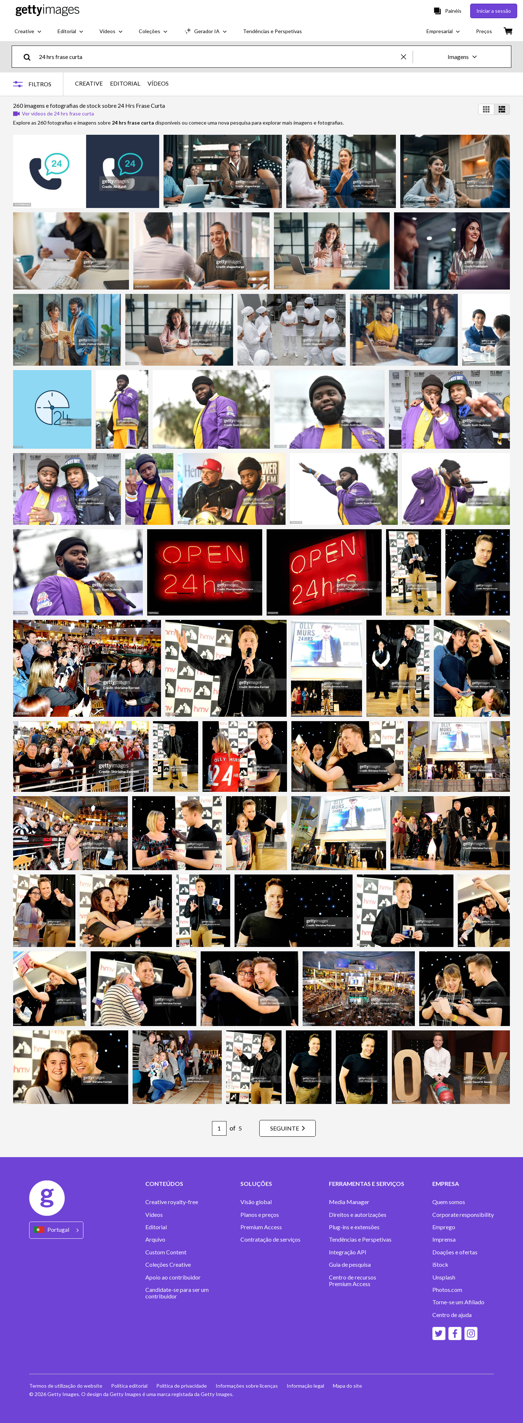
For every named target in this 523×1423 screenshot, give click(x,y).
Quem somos (448, 1202)
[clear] (407, 56)
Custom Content (165, 1252)
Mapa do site (347, 1386)
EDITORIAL (125, 83)
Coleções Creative (168, 1264)
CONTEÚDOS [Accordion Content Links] (164, 1183)
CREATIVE (89, 83)
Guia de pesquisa (350, 1264)
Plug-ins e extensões (354, 1227)
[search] (30, 56)
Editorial (156, 1227)
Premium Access (261, 1227)
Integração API (347, 1252)
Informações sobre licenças (247, 1386)
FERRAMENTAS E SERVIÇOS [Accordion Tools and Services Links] (366, 1183)
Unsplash (443, 1277)
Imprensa (444, 1239)
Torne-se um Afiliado (458, 1302)
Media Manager (349, 1202)
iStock (440, 1264)
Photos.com (447, 1289)
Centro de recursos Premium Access (352, 1280)
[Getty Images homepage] (47, 10)
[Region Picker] (56, 1230)
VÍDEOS (158, 83)
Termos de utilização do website (65, 1386)
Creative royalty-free (171, 1202)
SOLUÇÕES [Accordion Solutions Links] (256, 1183)
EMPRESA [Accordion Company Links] (445, 1183)
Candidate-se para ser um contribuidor (177, 1293)
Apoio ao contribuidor (173, 1277)
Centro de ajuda (452, 1315)
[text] (218, 57)
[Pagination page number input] (219, 1128)
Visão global (256, 1202)
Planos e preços (259, 1214)
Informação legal (305, 1386)
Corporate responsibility (463, 1214)
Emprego (443, 1227)
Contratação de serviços (270, 1239)
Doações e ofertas (454, 1252)
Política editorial (129, 1386)
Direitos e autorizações (357, 1214)
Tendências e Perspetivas (360, 1239)
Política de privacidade (181, 1386)
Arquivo (155, 1239)
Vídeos (154, 1214)
